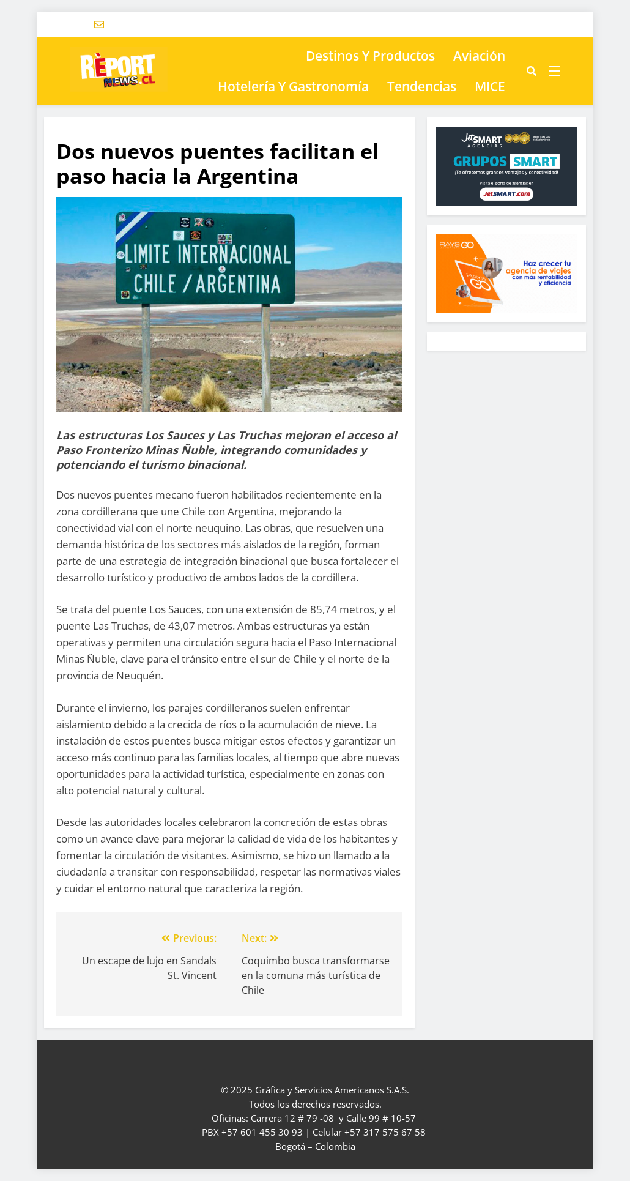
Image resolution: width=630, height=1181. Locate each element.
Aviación (479, 55)
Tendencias (421, 86)
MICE (490, 86)
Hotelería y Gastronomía (293, 86)
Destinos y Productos (370, 55)
